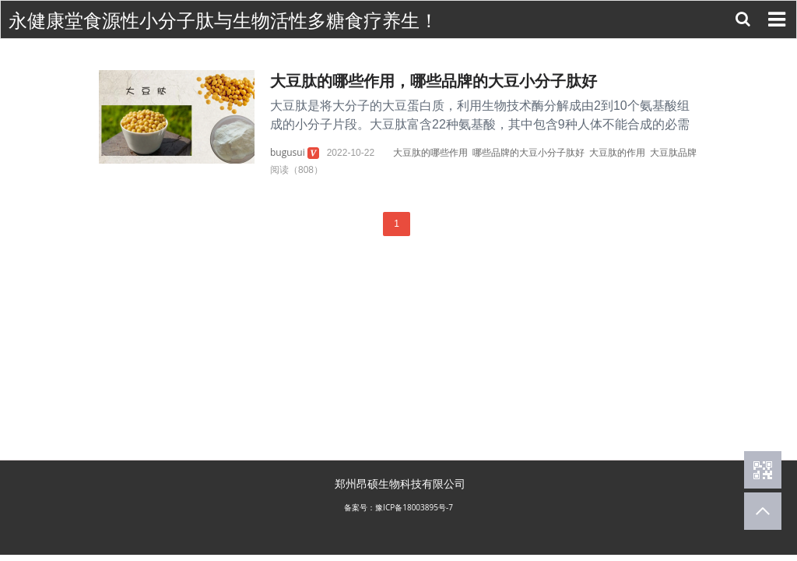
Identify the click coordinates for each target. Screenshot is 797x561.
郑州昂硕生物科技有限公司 (400, 483)
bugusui (287, 152)
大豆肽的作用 (617, 152)
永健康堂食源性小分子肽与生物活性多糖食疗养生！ (223, 20)
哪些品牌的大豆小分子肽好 (528, 152)
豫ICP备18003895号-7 (414, 507)
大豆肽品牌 (673, 152)
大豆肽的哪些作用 (430, 152)
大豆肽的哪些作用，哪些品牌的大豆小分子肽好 (433, 80)
